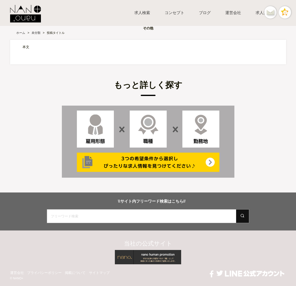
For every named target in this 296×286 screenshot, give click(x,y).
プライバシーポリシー (44, 273)
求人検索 (142, 13)
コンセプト (174, 13)
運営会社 (233, 13)
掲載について (75, 273)
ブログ (205, 13)
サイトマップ (99, 273)
